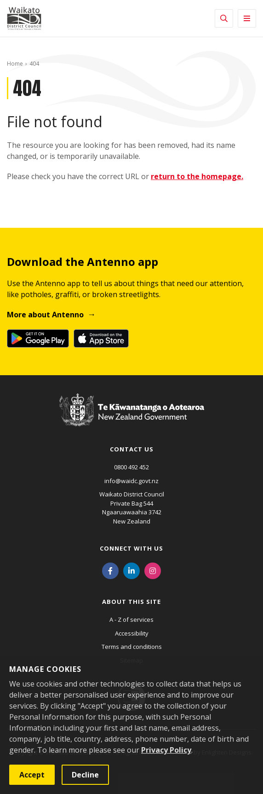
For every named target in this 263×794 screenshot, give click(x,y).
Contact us (132, 449)
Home (15, 64)
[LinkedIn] (131, 570)
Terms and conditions (132, 646)
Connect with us (131, 548)
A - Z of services (131, 619)
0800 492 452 (131, 467)
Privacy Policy (166, 750)
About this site (131, 601)
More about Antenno (45, 315)
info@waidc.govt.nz (131, 481)
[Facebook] (110, 570)
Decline (85, 775)
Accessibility (132, 633)
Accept (32, 775)
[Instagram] (152, 570)
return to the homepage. (197, 176)
